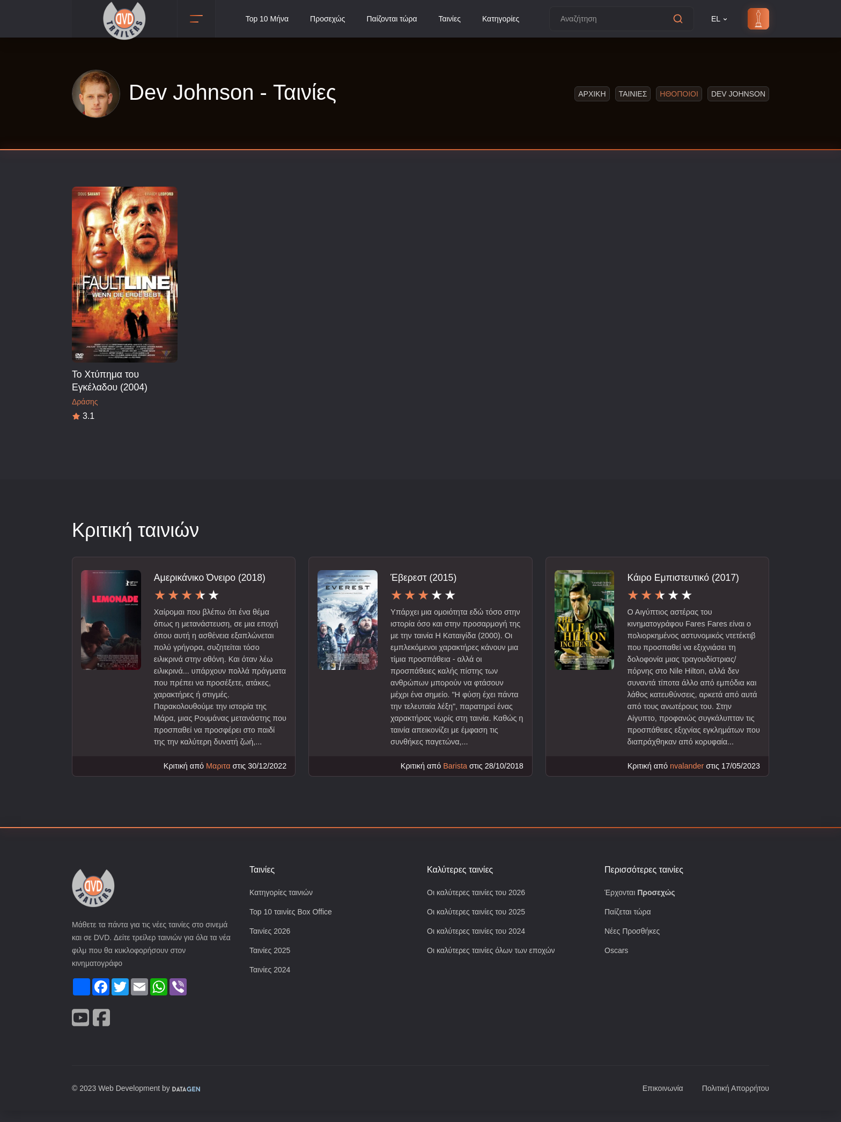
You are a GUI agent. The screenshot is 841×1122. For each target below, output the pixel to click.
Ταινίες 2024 (271, 984)
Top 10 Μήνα (262, 19)
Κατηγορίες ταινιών (283, 904)
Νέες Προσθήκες (633, 944)
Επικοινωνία (656, 1100)
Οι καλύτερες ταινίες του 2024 (479, 944)
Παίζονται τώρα (392, 19)
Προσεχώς (325, 19)
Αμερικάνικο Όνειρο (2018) (211, 577)
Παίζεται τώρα (628, 924)
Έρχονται (641, 904)
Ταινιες (634, 93)
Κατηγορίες (506, 19)
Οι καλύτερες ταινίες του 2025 (479, 924)
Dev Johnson (739, 93)
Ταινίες (452, 19)
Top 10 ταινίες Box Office (293, 924)
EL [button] (719, 19)
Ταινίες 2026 (271, 944)
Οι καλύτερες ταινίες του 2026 (479, 904)
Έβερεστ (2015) (424, 577)
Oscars (616, 964)
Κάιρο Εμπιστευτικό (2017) (684, 577)
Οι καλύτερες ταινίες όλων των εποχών (496, 964)
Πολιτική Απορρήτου (733, 1100)
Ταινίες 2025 (271, 964)
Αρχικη (594, 93)
